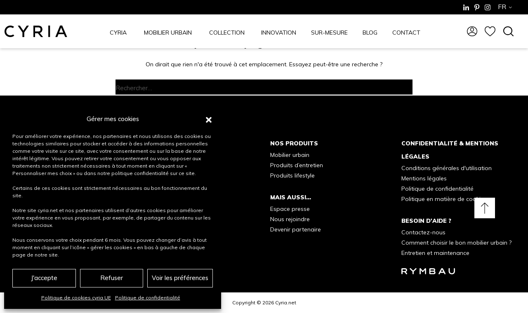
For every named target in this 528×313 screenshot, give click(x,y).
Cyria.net (285, 302)
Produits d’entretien (296, 165)
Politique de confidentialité (147, 297)
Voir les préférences (180, 278)
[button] (209, 119)
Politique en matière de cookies (444, 199)
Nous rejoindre (290, 219)
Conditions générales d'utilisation (446, 168)
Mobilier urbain (289, 155)
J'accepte (44, 278)
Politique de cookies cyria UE (76, 297)
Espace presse (290, 209)
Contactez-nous (423, 232)
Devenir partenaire (295, 229)
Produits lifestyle (292, 175)
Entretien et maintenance (435, 253)
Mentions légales (424, 178)
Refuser (111, 278)
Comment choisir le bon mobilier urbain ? (456, 242)
